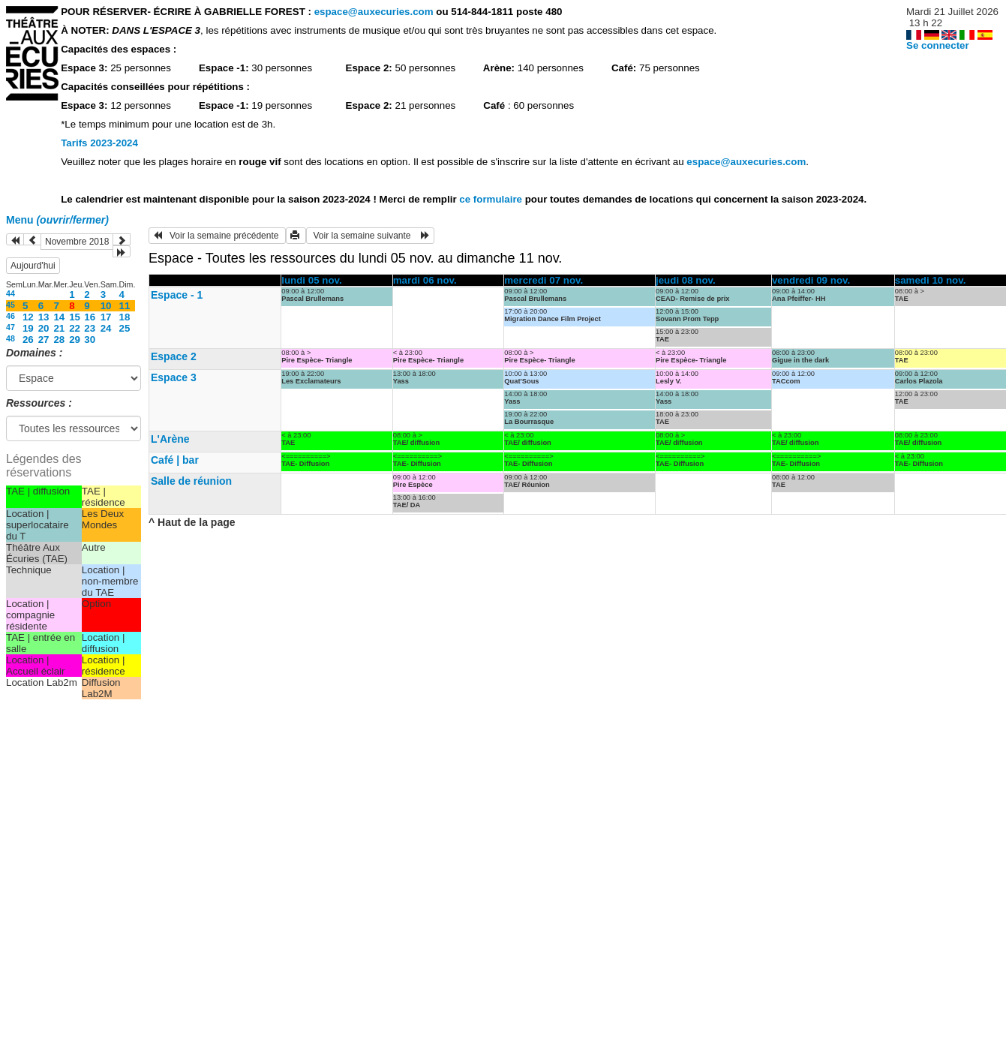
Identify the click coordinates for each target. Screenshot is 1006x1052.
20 (44, 328)
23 (89, 328)
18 (125, 317)
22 (74, 328)
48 (10, 338)
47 (10, 327)
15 (74, 317)
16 (89, 317)
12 (28, 317)
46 (10, 315)
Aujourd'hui (33, 265)
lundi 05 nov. (311, 280)
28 (59, 339)
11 (125, 305)
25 (125, 328)
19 (28, 328)
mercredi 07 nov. (543, 280)
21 (59, 328)
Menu (57, 220)
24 (106, 328)
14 (59, 317)
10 (106, 305)
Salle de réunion (191, 481)
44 (10, 293)
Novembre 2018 (77, 241)
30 (89, 339)
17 (106, 317)
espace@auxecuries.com (374, 11)
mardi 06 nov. (425, 280)
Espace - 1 (177, 295)
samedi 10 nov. (930, 280)
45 (10, 304)
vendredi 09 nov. (811, 280)
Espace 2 (174, 356)
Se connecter (937, 45)
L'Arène (170, 439)
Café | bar (175, 460)
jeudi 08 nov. (686, 280)
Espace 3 (174, 377)
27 (44, 339)
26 (28, 339)
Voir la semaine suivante (370, 235)
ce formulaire (491, 199)
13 (44, 317)
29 (74, 339)
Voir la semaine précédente (217, 235)
